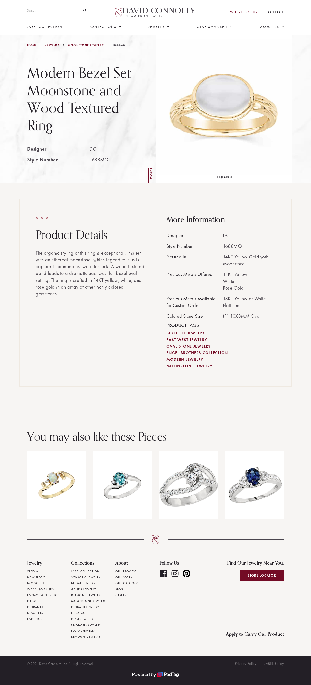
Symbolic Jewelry (85, 577)
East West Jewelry (186, 339)
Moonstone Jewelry (86, 45)
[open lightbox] (224, 109)
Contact (275, 12)
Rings (32, 601)
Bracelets (35, 613)
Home (32, 45)
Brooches (35, 583)
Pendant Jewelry (85, 607)
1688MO (119, 45)
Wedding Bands (40, 589)
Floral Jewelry (83, 630)
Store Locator (262, 575)
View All (34, 571)
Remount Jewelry (85, 636)
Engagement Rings (43, 595)
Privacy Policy (246, 663)
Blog (119, 589)
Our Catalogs (127, 583)
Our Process (126, 571)
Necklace (79, 613)
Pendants (35, 607)
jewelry (52, 45)
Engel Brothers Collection (197, 353)
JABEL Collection (45, 27)
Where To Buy (244, 12)
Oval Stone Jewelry (188, 346)
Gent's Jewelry (83, 589)
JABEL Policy (274, 663)
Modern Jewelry (184, 359)
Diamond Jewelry (86, 595)
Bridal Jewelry (83, 583)
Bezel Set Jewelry (185, 333)
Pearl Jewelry (82, 619)
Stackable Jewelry (86, 624)
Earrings (34, 619)
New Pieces (36, 577)
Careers (122, 595)
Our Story (123, 577)
